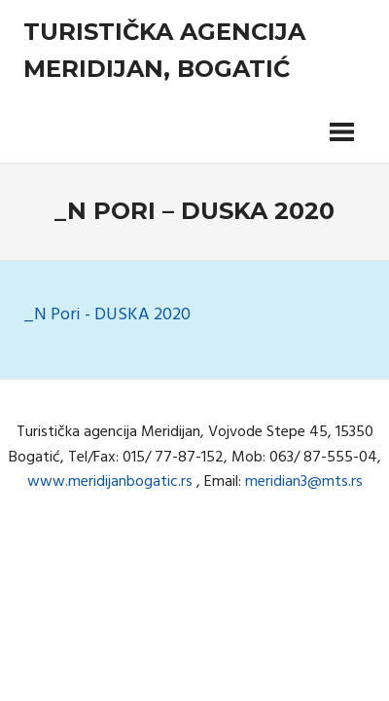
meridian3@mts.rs (304, 482)
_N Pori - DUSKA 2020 (107, 315)
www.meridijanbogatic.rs (110, 482)
